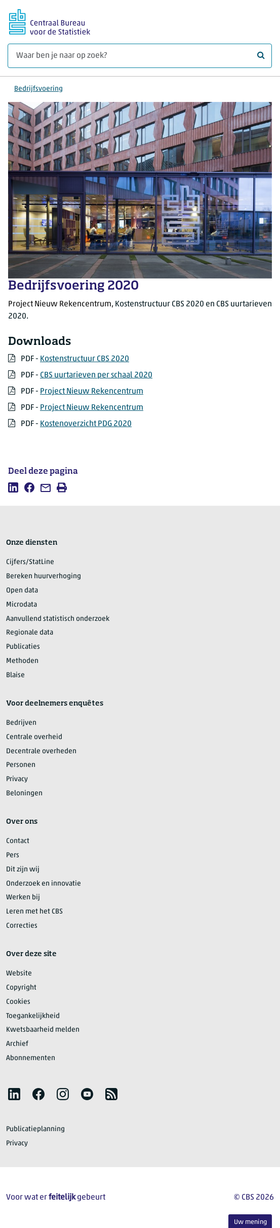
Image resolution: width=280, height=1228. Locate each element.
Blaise (15, 675)
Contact (17, 841)
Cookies (18, 1002)
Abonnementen (30, 1058)
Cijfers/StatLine (30, 562)
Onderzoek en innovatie (43, 884)
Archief (17, 1044)
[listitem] (13, 487)
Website (19, 973)
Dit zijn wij (22, 869)
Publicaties (23, 647)
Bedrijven (21, 723)
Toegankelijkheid (33, 1016)
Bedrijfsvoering (38, 89)
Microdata (21, 605)
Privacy (17, 779)
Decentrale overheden (41, 751)
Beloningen (24, 793)
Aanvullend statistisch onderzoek (57, 619)
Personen (20, 765)
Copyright (21, 988)
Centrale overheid (34, 737)
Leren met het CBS (34, 911)
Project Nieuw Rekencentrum (91, 392)
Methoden (22, 661)
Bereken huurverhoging (43, 576)
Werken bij (23, 897)
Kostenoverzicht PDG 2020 (86, 424)
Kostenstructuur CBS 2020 (84, 359)
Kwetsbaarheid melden (42, 1030)
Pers (12, 855)
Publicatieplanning (35, 1129)
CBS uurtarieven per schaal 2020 (96, 375)
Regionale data (29, 632)
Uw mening (250, 1222)
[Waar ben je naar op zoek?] (140, 56)
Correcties (21, 926)
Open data (22, 590)
